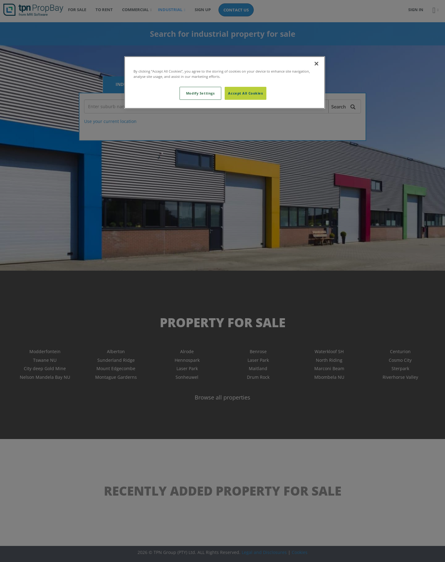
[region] (224, 82)
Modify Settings (200, 93)
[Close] (316, 63)
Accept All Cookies (245, 93)
